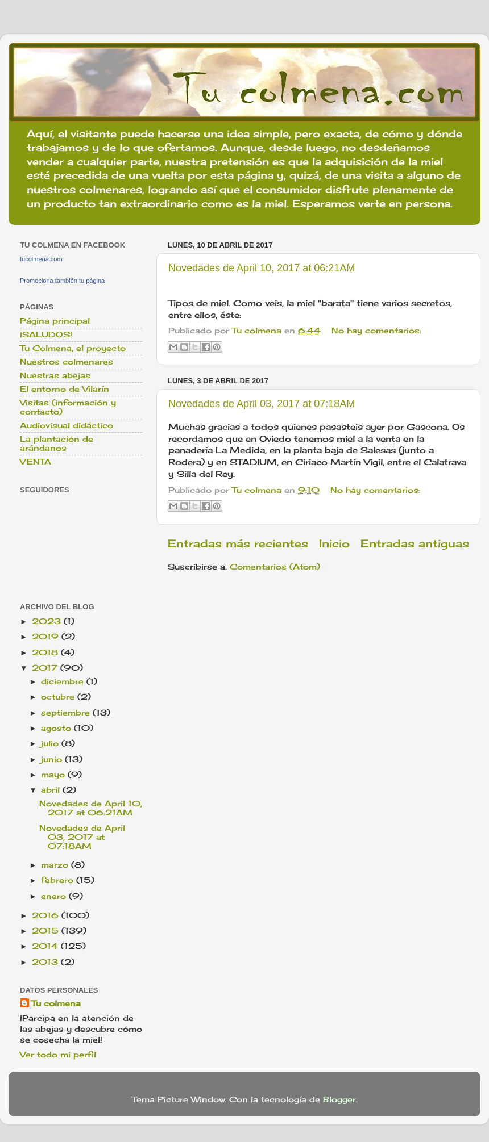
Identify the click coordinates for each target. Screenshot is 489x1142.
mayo (54, 774)
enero (55, 896)
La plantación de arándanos (56, 443)
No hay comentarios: (376, 330)
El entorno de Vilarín (64, 389)
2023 (48, 621)
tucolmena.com (41, 259)
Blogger (339, 1099)
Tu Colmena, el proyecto (73, 348)
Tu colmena (56, 1003)
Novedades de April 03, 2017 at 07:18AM (261, 403)
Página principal (55, 320)
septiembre (67, 712)
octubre (59, 696)
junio (53, 759)
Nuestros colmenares (66, 361)
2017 (46, 667)
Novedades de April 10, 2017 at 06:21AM (261, 268)
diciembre (63, 681)
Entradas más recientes (238, 543)
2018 (46, 652)
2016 (46, 915)
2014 (46, 946)
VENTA (35, 461)
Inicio (334, 543)
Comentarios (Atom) (275, 566)
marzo (56, 864)
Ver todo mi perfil (58, 1054)
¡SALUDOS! (46, 334)
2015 (46, 930)
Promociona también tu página (62, 280)
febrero (58, 880)
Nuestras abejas (55, 375)
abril (52, 789)
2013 (46, 962)
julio (51, 743)
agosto (57, 728)
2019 (46, 636)
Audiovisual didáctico (66, 425)
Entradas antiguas (414, 543)
